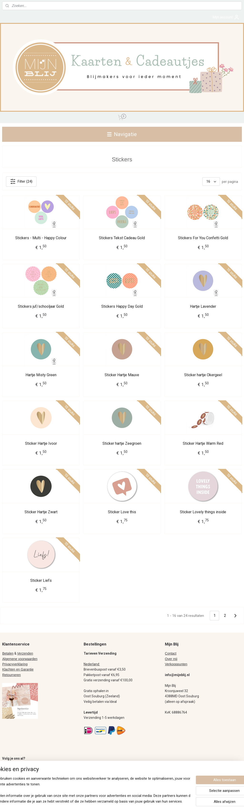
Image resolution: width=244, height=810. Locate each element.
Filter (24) (21, 182)
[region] (90, 790)
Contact (170, 653)
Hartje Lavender (203, 306)
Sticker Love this (122, 512)
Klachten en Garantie (17, 669)
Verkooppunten (176, 664)
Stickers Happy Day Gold (122, 306)
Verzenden (25, 653)
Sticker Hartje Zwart (41, 512)
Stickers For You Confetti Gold (203, 238)
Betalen (7, 653)
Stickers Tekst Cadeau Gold (122, 238)
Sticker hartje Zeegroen (121, 443)
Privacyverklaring (14, 664)
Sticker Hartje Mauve (122, 375)
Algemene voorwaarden (19, 659)
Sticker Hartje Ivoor (41, 443)
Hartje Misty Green (40, 375)
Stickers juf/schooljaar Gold (41, 306)
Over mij (171, 659)
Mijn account (226, 17)
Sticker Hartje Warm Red (203, 443)
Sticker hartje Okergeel (203, 375)
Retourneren (11, 675)
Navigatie (122, 134)
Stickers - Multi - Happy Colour (40, 238)
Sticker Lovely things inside (203, 512)
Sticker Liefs (41, 580)
